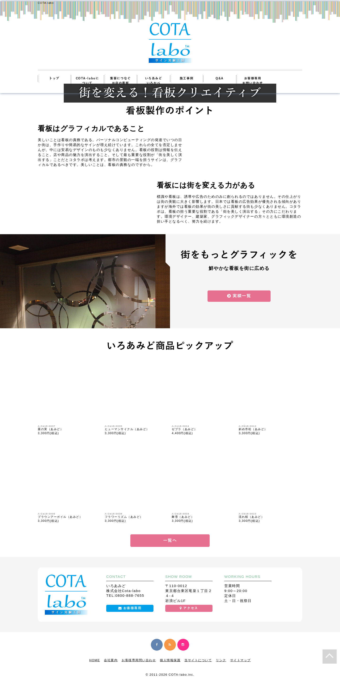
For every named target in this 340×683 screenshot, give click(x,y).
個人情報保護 (170, 660)
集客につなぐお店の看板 (120, 81)
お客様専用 (130, 608)
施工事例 (186, 78)
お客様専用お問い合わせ (252, 81)
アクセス (189, 608)
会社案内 (111, 660)
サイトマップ (240, 660)
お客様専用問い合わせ (139, 660)
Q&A (220, 78)
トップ (54, 78)
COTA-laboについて (87, 81)
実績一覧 (239, 296)
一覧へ (170, 540)
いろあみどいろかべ (153, 81)
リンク (221, 660)
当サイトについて (198, 660)
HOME (94, 660)
